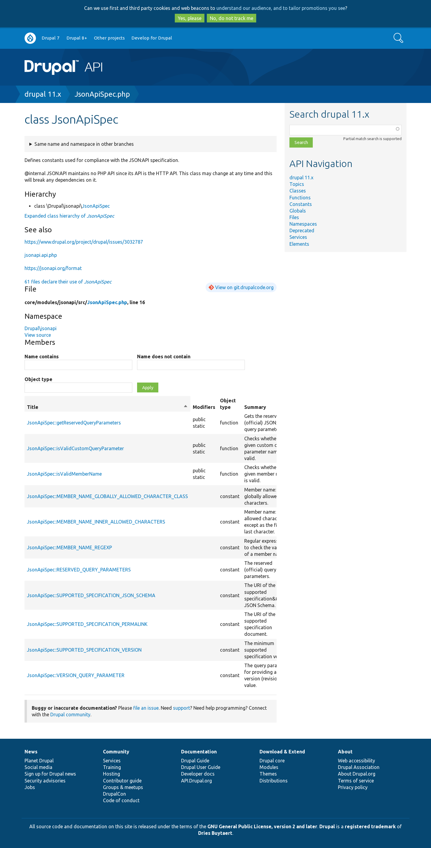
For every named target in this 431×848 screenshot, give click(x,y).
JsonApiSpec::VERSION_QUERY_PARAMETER (76, 675)
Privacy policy (353, 787)
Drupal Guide (195, 760)
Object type (38, 379)
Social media (38, 767)
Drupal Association (359, 767)
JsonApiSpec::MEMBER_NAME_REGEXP (69, 547)
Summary (255, 407)
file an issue (146, 708)
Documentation (199, 751)
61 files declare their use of (68, 281)
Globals (297, 210)
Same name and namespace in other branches (84, 144)
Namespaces (303, 224)
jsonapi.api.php (41, 255)
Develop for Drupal (151, 37)
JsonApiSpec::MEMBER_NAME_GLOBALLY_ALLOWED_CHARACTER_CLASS (107, 496)
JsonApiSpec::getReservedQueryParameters (74, 422)
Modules (268, 767)
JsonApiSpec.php (102, 94)
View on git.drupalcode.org (244, 287)
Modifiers (204, 407)
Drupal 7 (51, 37)
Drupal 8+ (76, 37)
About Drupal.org (356, 773)
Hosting (111, 773)
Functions (300, 197)
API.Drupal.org (196, 780)
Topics (296, 184)
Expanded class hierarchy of (69, 216)
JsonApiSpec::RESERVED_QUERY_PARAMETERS (79, 569)
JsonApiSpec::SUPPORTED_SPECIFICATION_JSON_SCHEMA (91, 595)
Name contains (42, 356)
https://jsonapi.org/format (53, 268)
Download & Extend (282, 751)
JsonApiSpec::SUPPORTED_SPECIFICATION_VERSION (84, 650)
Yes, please (189, 18)
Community (116, 751)
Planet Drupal (39, 760)
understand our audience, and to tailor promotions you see (280, 8)
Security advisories (45, 780)
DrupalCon (114, 794)
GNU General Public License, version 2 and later (262, 826)
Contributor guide (122, 780)
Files (294, 217)
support (181, 708)
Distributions (273, 780)
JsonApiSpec (96, 206)
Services (298, 237)
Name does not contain (163, 356)
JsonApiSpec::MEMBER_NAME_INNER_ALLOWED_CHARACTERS (96, 521)
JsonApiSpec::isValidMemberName (64, 474)
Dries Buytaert (215, 833)
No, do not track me (231, 18)
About (345, 751)
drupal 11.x (43, 94)
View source (38, 335)
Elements (299, 244)
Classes (297, 190)
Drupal (327, 826)
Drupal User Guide (200, 767)
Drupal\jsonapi (41, 328)
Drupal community (70, 714)
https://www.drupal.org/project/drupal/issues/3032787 (84, 242)
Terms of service (356, 780)
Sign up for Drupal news (50, 773)
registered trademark (370, 826)
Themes (268, 773)
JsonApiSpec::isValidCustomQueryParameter (75, 448)
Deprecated (301, 230)
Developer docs (198, 773)
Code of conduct (121, 800)
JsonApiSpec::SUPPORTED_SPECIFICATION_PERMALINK (87, 624)
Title (107, 407)
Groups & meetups (123, 787)
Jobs (30, 787)
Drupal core (272, 760)
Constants (300, 204)
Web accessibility (356, 760)
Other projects (109, 37)
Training (112, 767)
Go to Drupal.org (30, 38)
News (31, 751)
